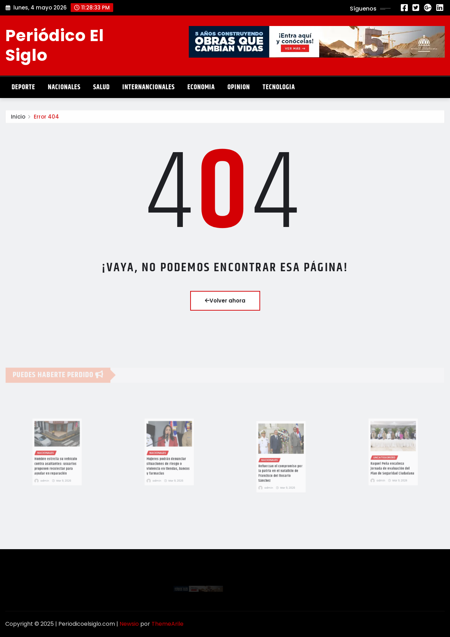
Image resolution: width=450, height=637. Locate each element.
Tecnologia (279, 87)
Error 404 (46, 120)
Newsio (129, 624)
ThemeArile (168, 624)
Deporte (23, 87)
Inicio (18, 120)
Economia (201, 87)
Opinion (238, 87)
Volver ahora (225, 300)
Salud (101, 87)
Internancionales (148, 87)
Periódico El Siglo (54, 45)
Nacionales (64, 87)
